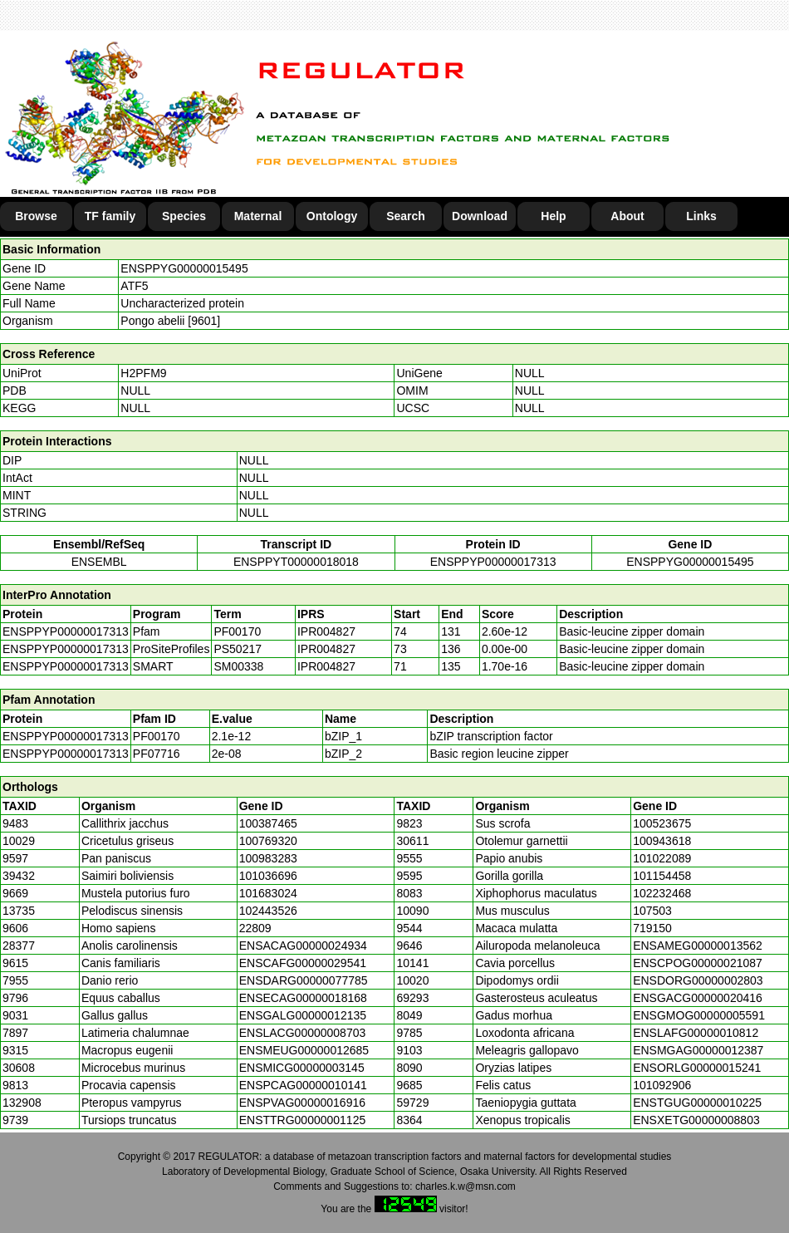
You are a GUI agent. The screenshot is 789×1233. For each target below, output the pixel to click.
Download (479, 216)
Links (701, 216)
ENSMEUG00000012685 (304, 1050)
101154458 (662, 875)
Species (184, 216)
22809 (255, 928)
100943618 (662, 840)
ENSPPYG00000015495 (183, 268)
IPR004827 (326, 631)
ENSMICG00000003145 (302, 1067)
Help (553, 216)
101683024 (268, 893)
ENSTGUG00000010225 (697, 1102)
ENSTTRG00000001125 (302, 1120)
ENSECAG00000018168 (303, 998)
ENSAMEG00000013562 (697, 945)
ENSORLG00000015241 (697, 1067)
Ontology (331, 216)
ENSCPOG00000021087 (697, 963)
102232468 (662, 893)
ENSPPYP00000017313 (493, 561)
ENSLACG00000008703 (302, 1032)
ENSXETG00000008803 (696, 1120)
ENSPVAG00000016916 (302, 1102)
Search (405, 216)
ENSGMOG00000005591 (699, 1015)
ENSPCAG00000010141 (303, 1085)
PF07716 (156, 753)
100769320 (268, 840)
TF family (110, 216)
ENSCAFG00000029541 (302, 963)
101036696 (268, 875)
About (627, 216)
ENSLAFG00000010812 (695, 1032)
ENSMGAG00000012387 (698, 1050)
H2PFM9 (143, 373)
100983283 (268, 858)
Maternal (258, 216)
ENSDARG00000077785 (303, 980)
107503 (652, 910)
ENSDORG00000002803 (697, 980)
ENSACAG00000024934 (303, 945)
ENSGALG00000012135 (302, 1015)
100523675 (662, 823)
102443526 (268, 910)
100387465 (268, 823)
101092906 (662, 1085)
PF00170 (156, 736)
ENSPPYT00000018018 (296, 561)
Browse (36, 216)
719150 (652, 928)
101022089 (662, 858)
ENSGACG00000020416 (697, 998)
